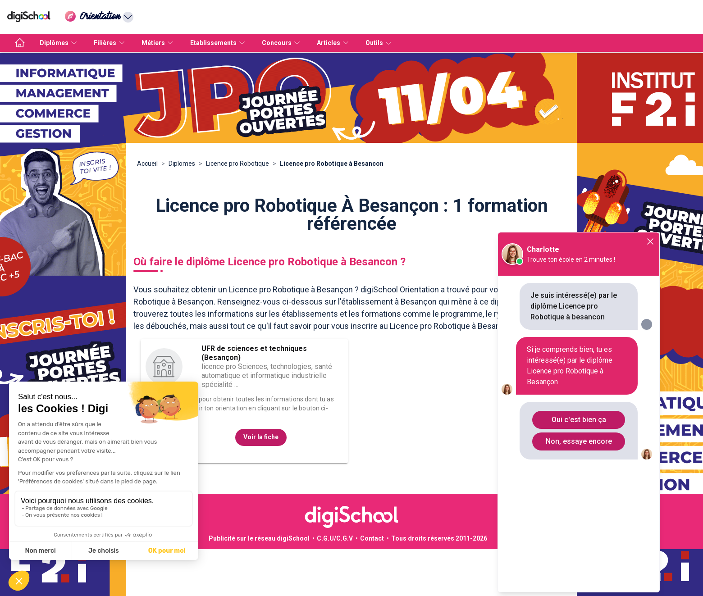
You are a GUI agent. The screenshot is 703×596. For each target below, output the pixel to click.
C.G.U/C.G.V (335, 538)
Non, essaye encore (579, 441)
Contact (372, 538)
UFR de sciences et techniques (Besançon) (254, 353)
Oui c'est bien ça (579, 419)
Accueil (147, 163)
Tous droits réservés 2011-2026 (439, 538)
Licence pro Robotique (237, 163)
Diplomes (182, 163)
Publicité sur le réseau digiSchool (259, 538)
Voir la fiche (260, 437)
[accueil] (19, 43)
